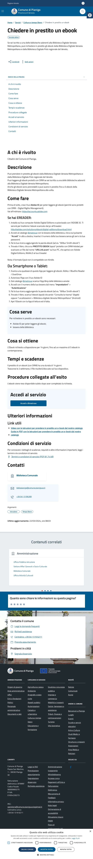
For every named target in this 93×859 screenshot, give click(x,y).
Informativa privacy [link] (56, 801)
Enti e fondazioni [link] (14, 698)
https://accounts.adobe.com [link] (34, 211)
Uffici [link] (10, 694)
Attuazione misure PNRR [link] (55, 819)
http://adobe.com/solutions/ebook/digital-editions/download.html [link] (41, 229)
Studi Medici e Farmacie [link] (74, 736)
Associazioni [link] (73, 745)
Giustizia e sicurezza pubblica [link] (56, 689)
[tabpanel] (46, 569)
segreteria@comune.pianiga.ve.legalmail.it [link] (25, 806)
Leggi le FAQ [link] (33, 766)
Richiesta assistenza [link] (36, 786)
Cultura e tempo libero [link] (34, 719)
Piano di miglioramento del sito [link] (55, 828)
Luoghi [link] (71, 714)
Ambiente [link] (32, 690)
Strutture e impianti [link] (76, 741)
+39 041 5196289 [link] (24, 496)
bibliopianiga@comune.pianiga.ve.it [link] (30, 487)
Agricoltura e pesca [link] (35, 687)
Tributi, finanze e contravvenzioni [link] (55, 716)
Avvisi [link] (70, 694)
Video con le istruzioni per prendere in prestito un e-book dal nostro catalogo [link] (47, 428)
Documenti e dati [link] (15, 714)
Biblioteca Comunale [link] (27, 475)
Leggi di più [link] (76, 838)
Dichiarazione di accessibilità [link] (54, 811)
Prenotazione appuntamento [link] (34, 772)
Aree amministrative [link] (16, 690)
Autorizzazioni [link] (33, 706)
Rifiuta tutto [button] (66, 849)
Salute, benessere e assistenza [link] (56, 708)
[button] (46, 855)
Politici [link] (10, 702)
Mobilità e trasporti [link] (56, 702)
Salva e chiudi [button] (27, 849)
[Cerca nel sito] (82, 11)
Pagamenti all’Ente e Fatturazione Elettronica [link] (56, 786)
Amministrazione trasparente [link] (55, 768)
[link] (90, 15)
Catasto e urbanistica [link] (32, 712)
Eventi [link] (71, 718)
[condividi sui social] (14, 62)
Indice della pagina (46, 77)
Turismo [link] (51, 721)
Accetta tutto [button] (47, 849)
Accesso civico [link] (54, 778)
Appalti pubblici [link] (34, 702)
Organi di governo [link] (15, 687)
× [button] (90, 831)
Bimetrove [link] (32, 232)
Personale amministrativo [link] (14, 708)
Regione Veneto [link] (13, 3)
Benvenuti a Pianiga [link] (76, 710)
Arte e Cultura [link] (74, 730)
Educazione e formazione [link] (33, 727)
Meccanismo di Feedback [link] (54, 795)
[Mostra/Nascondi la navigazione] (2, 11)
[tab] (42, 590)
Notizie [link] (71, 687)
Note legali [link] (52, 805)
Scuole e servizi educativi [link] (74, 724)
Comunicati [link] (73, 690)
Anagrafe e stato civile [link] (34, 696)
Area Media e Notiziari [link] (73, 751)
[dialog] (46, 844)
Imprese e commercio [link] (52, 696)
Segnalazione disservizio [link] (33, 780)
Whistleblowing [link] (54, 774)
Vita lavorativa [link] (54, 725)
